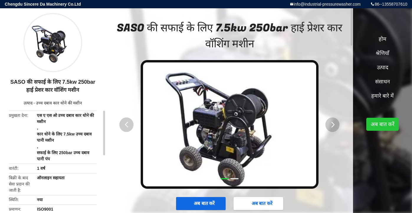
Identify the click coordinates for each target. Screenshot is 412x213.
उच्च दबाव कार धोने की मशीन (59, 103)
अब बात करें (201, 203)
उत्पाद (28, 103)
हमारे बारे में (382, 96)
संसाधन (382, 82)
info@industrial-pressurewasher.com (327, 4)
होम (382, 39)
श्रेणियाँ (382, 53)
